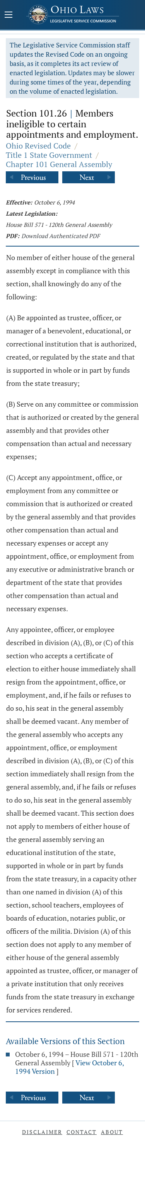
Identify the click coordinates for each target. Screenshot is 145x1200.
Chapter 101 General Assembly (59, 164)
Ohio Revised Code (38, 145)
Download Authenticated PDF (60, 236)
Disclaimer (42, 1132)
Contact (82, 1132)
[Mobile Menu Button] (8, 15)
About (112, 1132)
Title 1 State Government (49, 155)
